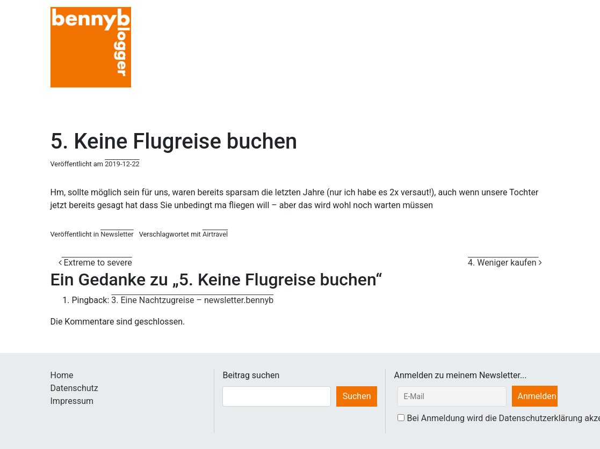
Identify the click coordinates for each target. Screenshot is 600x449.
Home (62, 375)
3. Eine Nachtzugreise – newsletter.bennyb (192, 300)
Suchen (357, 396)
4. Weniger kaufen (505, 262)
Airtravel (215, 234)
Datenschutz (74, 388)
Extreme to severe (95, 262)
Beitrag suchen (250, 375)
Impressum (72, 401)
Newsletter (117, 234)
